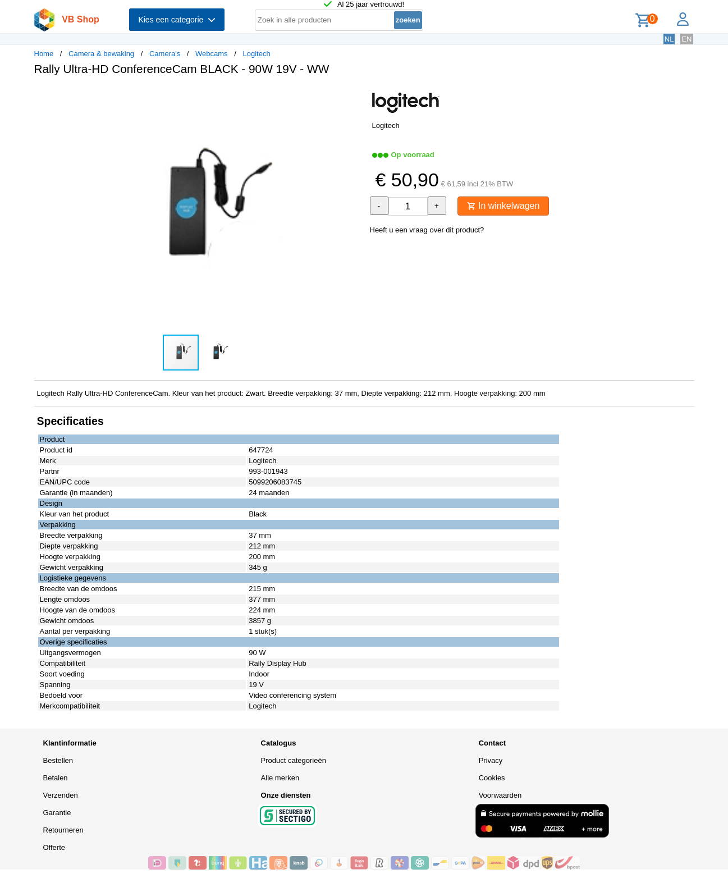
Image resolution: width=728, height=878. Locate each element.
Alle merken (280, 778)
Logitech (256, 53)
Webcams (211, 53)
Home (44, 53)
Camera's (164, 53)
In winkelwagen (503, 206)
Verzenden (60, 795)
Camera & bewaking (101, 53)
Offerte (54, 847)
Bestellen (58, 760)
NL (669, 39)
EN (686, 39)
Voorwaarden (500, 795)
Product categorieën (293, 760)
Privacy (491, 760)
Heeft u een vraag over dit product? (427, 230)
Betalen (55, 778)
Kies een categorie (177, 19)
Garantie (57, 812)
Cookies (492, 778)
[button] (354, 96)
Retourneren (63, 830)
